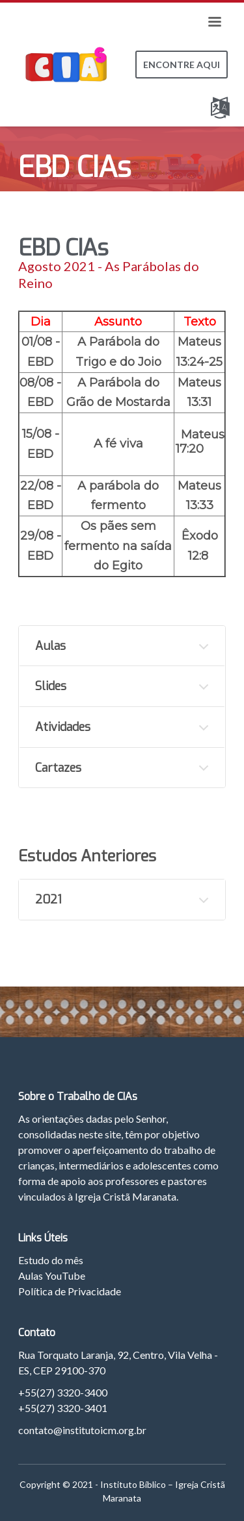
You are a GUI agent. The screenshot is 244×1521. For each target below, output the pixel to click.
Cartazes (58, 768)
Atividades (62, 727)
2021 (48, 899)
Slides (50, 686)
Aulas (50, 646)
